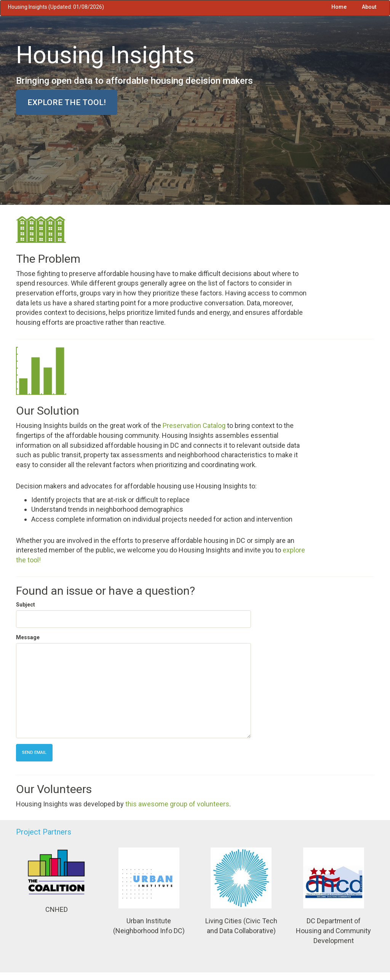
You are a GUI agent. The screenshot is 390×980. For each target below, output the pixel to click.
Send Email (34, 752)
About (369, 7)
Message (28, 637)
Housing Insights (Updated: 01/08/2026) (56, 7)
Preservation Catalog (194, 425)
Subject (25, 605)
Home (339, 7)
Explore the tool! (66, 102)
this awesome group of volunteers (177, 804)
